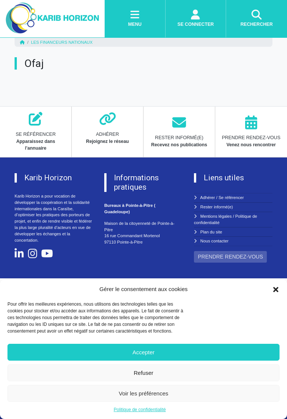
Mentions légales (216, 216)
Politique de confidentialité (140, 409)
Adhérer (207, 197)
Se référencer (231, 197)
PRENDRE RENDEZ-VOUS (230, 257)
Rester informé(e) (216, 207)
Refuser (144, 373)
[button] (276, 289)
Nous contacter (214, 241)
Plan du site (211, 232)
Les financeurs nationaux (62, 42)
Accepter (143, 352)
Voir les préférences (144, 393)
